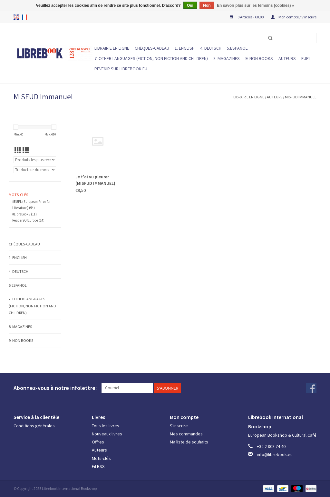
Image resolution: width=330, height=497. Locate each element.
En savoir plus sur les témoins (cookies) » (255, 5)
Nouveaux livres (107, 434)
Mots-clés (101, 458)
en (16, 17)
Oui (190, 5)
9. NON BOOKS (259, 58)
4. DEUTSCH (210, 48)
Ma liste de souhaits (189, 442)
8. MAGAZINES (226, 58)
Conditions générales (34, 426)
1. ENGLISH (185, 48)
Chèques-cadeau (152, 48)
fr (24, 17)
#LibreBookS (24, 214)
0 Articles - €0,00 (247, 17)
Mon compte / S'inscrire (293, 17)
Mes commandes (186, 434)
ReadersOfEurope (28, 220)
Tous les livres (105, 426)
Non (206, 5)
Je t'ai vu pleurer (95, 180)
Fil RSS (98, 466)
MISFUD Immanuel (300, 96)
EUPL (306, 58)
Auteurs (287, 58)
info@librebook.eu (275, 454)
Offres (98, 442)
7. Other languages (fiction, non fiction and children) (151, 58)
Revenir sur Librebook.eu (120, 69)
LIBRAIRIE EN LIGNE (111, 48)
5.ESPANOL (237, 48)
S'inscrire (179, 426)
